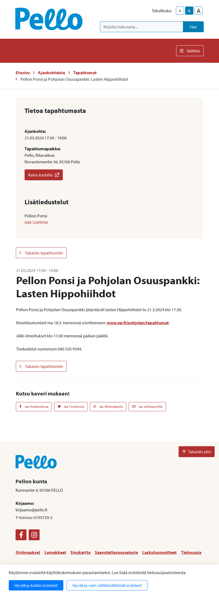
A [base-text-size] (189, 10)
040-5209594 (36, 222)
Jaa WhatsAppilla (108, 406)
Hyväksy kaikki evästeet (36, 585)
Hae (193, 26)
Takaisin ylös (196, 451)
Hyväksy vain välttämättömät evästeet (107, 585)
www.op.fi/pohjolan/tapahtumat (138, 322)
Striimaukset (28, 552)
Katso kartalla (43, 175)
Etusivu (23, 72)
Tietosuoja (191, 552)
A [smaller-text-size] (180, 10)
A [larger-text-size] (199, 11)
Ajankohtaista (51, 72)
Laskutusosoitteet (159, 552)
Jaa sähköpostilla (147, 406)
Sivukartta (80, 552)
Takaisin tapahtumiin (41, 253)
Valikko (190, 50)
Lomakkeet (55, 552)
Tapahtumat (85, 72)
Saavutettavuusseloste (116, 552)
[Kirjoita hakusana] (141, 26)
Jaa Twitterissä (71, 406)
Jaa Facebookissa (33, 406)
